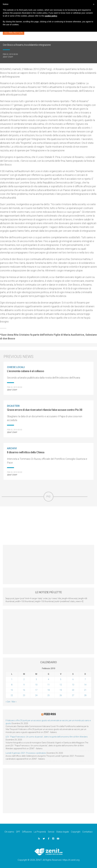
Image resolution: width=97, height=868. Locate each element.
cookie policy (51, 16)
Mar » (14, 702)
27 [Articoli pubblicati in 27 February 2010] (73, 695)
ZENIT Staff (8, 57)
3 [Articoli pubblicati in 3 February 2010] (36, 679)
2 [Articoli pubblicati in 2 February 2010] (24, 679)
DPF (18, 831)
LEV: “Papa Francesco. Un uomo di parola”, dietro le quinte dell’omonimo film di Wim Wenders (47, 736)
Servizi (51, 831)
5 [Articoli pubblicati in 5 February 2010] (60, 679)
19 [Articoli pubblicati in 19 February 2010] (61, 690)
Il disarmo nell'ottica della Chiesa (25, 452)
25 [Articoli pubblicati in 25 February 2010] (48, 695)
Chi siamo (9, 831)
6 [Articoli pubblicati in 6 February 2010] (73, 679)
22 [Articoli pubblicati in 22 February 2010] (12, 695)
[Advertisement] (48, 525)
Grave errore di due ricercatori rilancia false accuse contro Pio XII (44, 409)
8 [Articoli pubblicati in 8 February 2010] (11, 685)
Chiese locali (16, 367)
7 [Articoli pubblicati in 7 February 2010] (85, 679)
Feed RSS (50, 714)
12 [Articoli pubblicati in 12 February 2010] (61, 685)
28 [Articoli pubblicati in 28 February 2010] (85, 695)
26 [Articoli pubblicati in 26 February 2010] (61, 695)
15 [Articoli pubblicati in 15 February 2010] (12, 690)
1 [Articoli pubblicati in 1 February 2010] (11, 679)
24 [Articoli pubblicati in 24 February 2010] (36, 695)
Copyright (75, 831)
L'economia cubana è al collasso (25, 371)
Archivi (12, 448)
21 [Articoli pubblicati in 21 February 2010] (85, 690)
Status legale (62, 831)
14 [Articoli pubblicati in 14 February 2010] (85, 685)
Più (48, 496)
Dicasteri (13, 405)
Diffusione (27, 831)
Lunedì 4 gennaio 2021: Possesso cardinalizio (26, 753)
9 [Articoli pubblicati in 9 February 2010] (24, 685)
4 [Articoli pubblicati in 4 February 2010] (48, 679)
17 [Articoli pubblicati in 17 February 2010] (36, 690)
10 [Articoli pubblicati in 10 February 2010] (36, 685)
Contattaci (87, 831)
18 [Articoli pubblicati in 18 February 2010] (48, 690)
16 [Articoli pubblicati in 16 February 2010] (24, 690)
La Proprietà (40, 831)
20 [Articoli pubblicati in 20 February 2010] (73, 690)
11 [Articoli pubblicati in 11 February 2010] (48, 685)
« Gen (8, 702)
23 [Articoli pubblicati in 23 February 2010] (24, 695)
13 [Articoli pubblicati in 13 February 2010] (73, 685)
